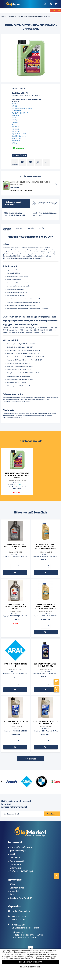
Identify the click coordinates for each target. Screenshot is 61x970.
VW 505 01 (16, 141)
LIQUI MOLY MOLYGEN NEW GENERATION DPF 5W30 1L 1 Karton (17, 475)
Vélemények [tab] (7, 230)
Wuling (14, 143)
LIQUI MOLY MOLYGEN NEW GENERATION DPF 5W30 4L (30, 182)
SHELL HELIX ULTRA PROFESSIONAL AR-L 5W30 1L (15, 547)
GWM (14, 118)
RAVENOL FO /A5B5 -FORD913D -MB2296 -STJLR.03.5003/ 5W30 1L (45, 606)
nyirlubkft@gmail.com (21, 911)
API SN (14, 106)
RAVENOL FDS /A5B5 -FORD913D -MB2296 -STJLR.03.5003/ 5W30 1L (45, 547)
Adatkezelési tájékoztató (21, 898)
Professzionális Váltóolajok (21, 871)
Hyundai (15, 122)
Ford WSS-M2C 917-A (20, 113)
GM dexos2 (16, 115)
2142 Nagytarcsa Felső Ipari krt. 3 (26, 927)
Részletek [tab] (7, 228)
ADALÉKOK (15, 857)
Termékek (11, 16)
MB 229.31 (15, 127)
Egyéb (12, 854)
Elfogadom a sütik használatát (30, 962)
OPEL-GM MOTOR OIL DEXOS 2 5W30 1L (15, 722)
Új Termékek (15, 867)
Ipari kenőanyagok (18, 850)
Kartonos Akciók (17, 861)
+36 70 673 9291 (19, 916)
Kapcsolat (14, 891)
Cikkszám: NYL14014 (16, 184)
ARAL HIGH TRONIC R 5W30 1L (15, 665)
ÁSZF (12, 894)
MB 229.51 (15, 129)
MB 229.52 (16, 131)
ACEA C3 (15, 104)
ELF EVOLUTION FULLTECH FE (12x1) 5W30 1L (45, 665)
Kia (13, 124)
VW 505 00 (16, 138)
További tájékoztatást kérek (30, 967)
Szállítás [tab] (30, 228)
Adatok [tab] (19, 228)
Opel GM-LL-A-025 (19, 134)
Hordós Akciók (16, 864)
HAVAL (14, 120)
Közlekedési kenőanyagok (21, 847)
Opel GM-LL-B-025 (19, 136)
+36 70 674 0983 (19, 919)
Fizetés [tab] (41, 228)
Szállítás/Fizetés (17, 887)
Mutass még (30, 758)
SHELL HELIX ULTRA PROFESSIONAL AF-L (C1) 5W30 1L (15, 606)
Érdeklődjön (19, 155)
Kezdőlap (3, 16)
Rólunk (13, 884)
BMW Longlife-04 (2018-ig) (22, 108)
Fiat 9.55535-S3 (18, 111)
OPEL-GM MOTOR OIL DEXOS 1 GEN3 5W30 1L (45, 722)
